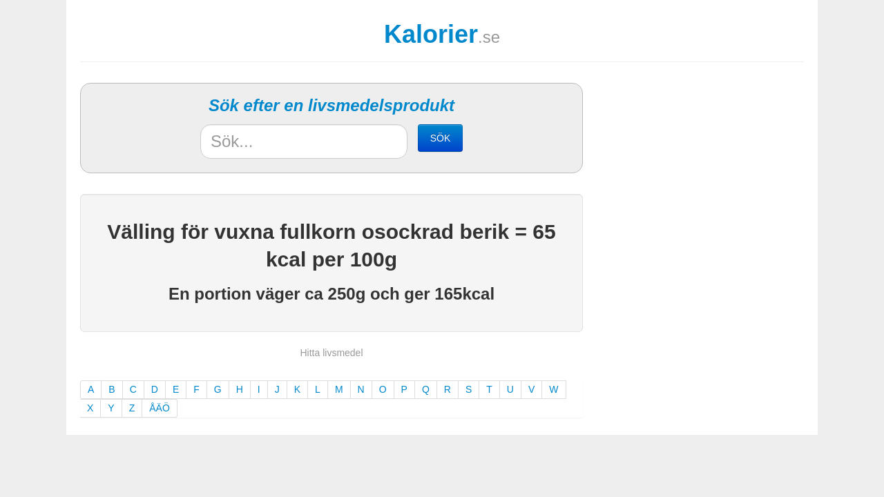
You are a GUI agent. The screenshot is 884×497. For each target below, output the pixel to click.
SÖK (440, 138)
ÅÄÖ (159, 407)
